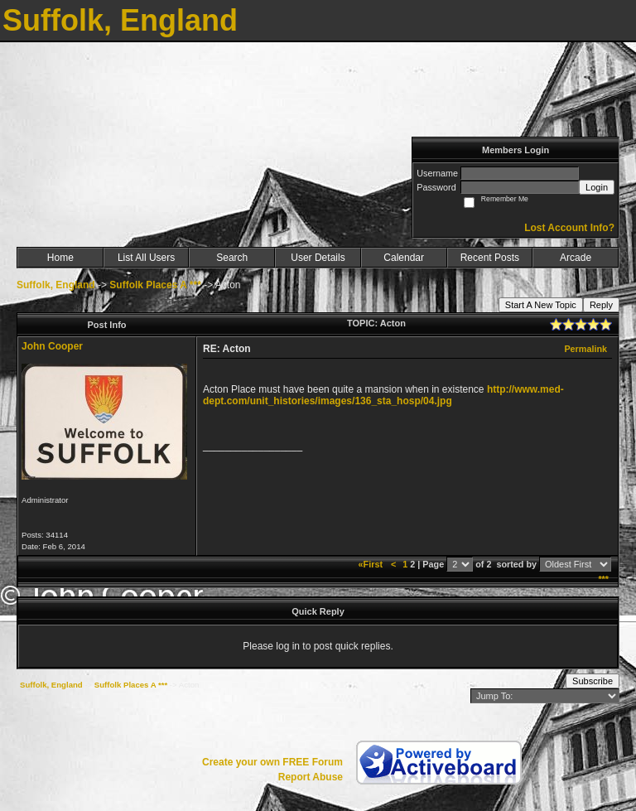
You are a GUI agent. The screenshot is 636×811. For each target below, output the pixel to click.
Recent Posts (489, 257)
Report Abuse (310, 777)
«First (372, 564)
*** (603, 579)
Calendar (403, 257)
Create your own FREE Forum (272, 762)
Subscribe (592, 681)
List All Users (146, 257)
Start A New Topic (540, 305)
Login (596, 187)
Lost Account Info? (569, 228)
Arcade (575, 257)
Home (60, 257)
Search (232, 257)
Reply (601, 305)
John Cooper (52, 346)
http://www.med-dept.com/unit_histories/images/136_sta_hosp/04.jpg (383, 395)
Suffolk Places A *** (154, 285)
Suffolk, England (56, 285)
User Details (317, 257)
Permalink (585, 349)
